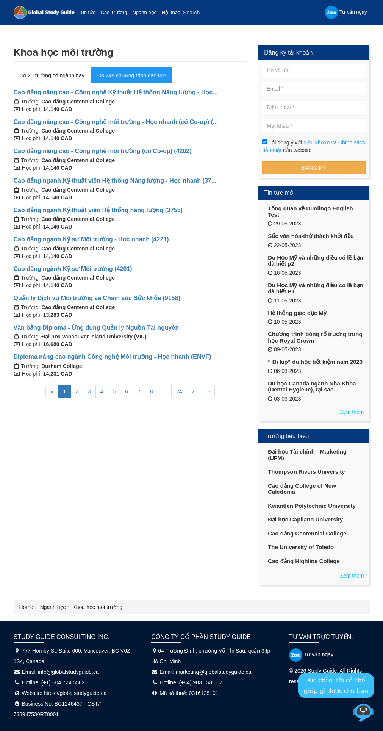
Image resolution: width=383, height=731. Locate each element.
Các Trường (114, 12)
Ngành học (144, 12)
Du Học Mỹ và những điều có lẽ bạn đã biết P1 (315, 288)
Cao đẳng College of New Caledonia (302, 488)
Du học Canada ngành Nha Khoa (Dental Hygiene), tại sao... (312, 386)
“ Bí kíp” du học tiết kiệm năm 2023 (315, 361)
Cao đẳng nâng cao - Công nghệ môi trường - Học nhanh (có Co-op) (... (116, 122)
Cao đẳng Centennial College (307, 533)
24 (179, 391)
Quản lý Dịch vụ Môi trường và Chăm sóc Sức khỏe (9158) (97, 298)
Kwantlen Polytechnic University (312, 505)
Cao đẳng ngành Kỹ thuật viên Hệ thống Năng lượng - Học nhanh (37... (115, 180)
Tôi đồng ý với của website (313, 146)
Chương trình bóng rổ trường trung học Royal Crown (315, 337)
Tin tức (87, 12)
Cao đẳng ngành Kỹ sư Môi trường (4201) (73, 269)
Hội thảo (171, 12)
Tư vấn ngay (311, 654)
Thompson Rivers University (306, 471)
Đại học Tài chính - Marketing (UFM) (307, 454)
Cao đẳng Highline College (304, 561)
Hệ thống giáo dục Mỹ (297, 313)
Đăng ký (314, 168)
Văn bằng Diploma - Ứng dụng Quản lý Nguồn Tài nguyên (96, 327)
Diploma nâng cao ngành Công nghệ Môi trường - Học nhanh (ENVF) (112, 357)
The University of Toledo (301, 547)
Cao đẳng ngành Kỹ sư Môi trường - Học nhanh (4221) (91, 239)
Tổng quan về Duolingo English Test (310, 211)
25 (195, 391)
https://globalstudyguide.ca (75, 693)
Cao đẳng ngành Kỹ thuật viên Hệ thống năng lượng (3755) (98, 210)
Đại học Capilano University (305, 519)
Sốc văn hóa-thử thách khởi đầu (311, 236)
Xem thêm (352, 412)
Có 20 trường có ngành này (52, 75)
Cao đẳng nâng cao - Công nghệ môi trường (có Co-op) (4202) (103, 151)
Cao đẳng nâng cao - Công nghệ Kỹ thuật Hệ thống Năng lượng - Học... (116, 92)
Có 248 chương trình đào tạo (131, 75)
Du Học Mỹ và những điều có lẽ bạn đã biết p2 (315, 260)
